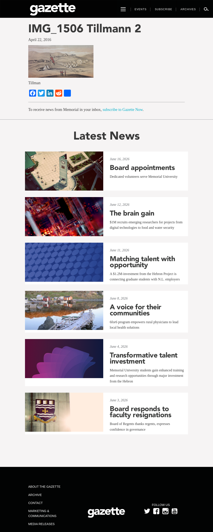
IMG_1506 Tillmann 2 (84, 28)
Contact (35, 503)
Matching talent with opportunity (142, 262)
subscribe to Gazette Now (123, 109)
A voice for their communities (135, 310)
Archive (35, 495)
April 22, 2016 (39, 40)
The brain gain (132, 213)
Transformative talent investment (144, 358)
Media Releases (41, 524)
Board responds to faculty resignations (140, 412)
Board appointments (142, 168)
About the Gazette (44, 486)
